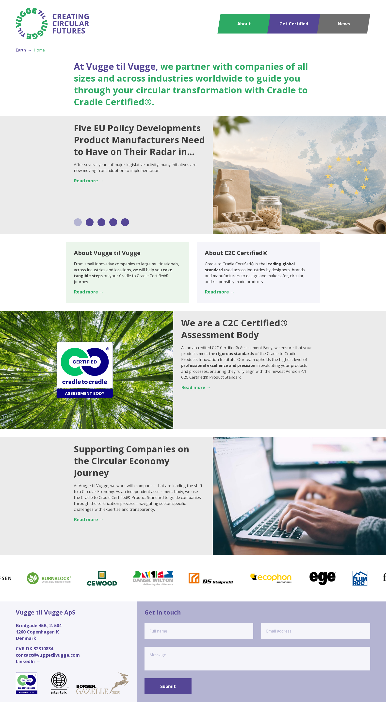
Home (39, 50)
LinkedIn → (28, 661)
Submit (168, 686)
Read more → (89, 181)
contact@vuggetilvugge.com (48, 655)
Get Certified (293, 24)
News (344, 24)
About (244, 24)
